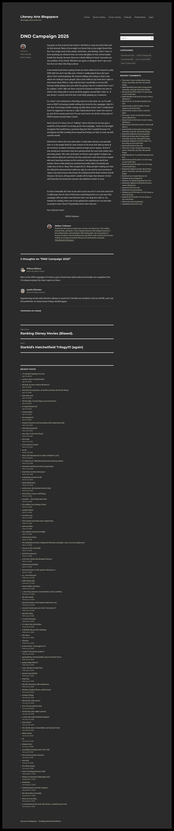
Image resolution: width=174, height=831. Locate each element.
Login (151, 17)
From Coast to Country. (30, 445)
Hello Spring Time (28, 581)
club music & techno (29, 537)
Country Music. (27, 412)
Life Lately (25, 439)
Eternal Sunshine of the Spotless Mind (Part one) (39, 603)
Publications (139, 17)
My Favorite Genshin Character (33, 755)
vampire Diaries (27, 510)
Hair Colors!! (26, 722)
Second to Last (27, 515)
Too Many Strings (28, 766)
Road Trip (25, 679)
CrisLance (24, 51)
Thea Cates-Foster (128, 80)
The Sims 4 (26, 635)
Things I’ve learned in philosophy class (36, 777)
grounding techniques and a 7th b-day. (36, 750)
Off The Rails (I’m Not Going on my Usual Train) (39, 401)
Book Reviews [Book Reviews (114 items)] (127, 55)
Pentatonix (26, 782)
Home (87, 17)
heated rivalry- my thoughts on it (34, 646)
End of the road (27, 396)
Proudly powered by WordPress (50, 821)
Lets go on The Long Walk (31, 548)
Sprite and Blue (27, 526)
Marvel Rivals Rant (28, 483)
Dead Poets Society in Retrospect (33, 472)
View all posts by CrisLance (64, 240)
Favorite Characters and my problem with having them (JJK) (43, 423)
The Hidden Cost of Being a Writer (34, 505)
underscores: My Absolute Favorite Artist (36, 488)
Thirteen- (25, 641)
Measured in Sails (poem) (31, 701)
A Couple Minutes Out (29, 406)
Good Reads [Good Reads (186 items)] (127, 59)
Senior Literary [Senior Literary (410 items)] (128, 63)
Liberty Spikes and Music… (31, 586)
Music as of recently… (29, 799)
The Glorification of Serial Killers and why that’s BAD (41, 728)
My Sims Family (27, 597)
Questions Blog (27, 613)
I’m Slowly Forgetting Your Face (33, 374)
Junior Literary (115, 17)
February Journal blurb (30, 564)
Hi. (23, 739)
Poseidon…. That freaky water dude (34, 499)
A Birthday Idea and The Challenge (34, 630)
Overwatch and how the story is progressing (37, 466)
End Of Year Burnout (29, 554)
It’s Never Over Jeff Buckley (31, 624)
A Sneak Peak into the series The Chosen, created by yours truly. (44, 804)
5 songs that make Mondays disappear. (36, 717)
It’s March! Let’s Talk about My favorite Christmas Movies (42, 461)
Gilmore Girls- (27, 744)
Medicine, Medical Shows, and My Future (36, 690)
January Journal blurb (29, 673)
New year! (25, 761)
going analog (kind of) (30, 662)
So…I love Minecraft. (29, 575)
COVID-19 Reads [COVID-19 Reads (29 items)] (144, 55)
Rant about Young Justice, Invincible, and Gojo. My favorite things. (45, 390)
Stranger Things (28, 695)
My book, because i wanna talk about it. (36, 385)
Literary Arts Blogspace (39, 17)
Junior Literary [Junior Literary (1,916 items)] (142, 59)
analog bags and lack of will (32, 477)
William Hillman (34, 268)
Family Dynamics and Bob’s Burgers (35, 788)
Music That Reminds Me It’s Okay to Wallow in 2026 (40, 456)
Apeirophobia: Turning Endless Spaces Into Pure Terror (41, 657)
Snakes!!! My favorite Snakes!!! (33, 652)
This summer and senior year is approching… (38, 521)
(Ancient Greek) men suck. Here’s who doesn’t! (39, 608)
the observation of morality (31, 793)
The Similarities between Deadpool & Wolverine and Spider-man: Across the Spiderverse (53, 543)
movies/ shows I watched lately (33, 379)
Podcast (127, 17)
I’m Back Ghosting (29, 619)
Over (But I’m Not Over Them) (32, 434)
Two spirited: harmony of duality (33, 532)
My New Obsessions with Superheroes (35, 684)
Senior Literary (99, 17)
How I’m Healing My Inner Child (33, 771)
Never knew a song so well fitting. (34, 494)
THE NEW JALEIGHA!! (30, 428)
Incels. (24, 450)
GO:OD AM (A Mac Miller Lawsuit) (34, 712)
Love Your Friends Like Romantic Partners (37, 559)
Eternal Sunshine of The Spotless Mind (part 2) (38, 570)
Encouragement (28, 417)
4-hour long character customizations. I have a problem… (42, 592)
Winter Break (27, 733)
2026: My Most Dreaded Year (32, 668)
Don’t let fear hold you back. (32, 706)
